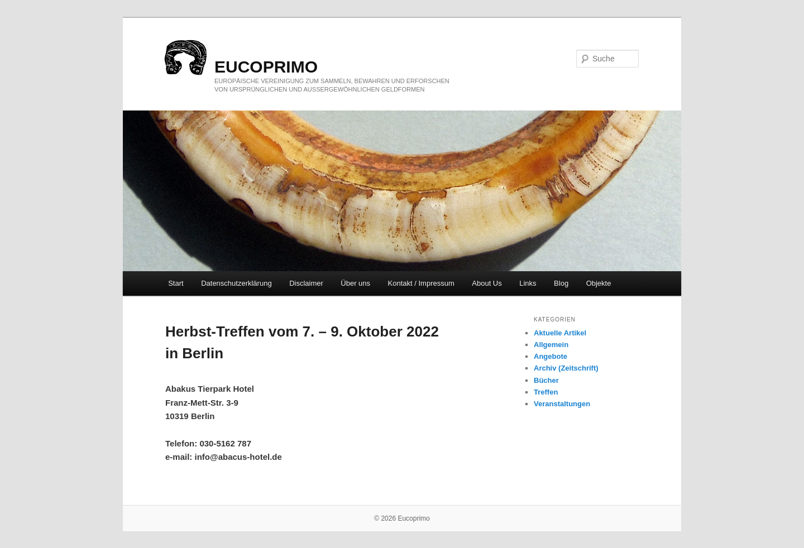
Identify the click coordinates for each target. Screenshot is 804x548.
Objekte (598, 283)
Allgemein (551, 344)
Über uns (355, 283)
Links (527, 283)
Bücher (546, 380)
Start (175, 283)
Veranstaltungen (562, 404)
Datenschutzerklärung (236, 283)
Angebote (550, 356)
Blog (561, 283)
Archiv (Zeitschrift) (566, 368)
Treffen (546, 392)
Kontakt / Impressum (421, 283)
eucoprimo (266, 66)
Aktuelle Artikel (560, 333)
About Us (486, 283)
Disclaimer (306, 283)
